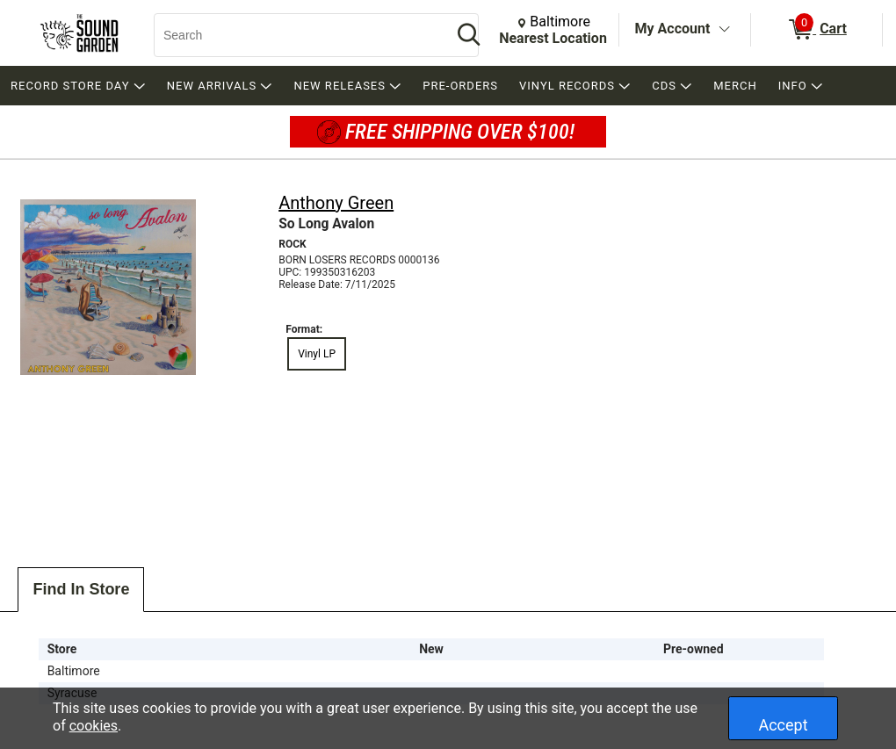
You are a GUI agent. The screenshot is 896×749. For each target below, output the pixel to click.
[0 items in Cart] (816, 30)
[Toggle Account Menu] (723, 29)
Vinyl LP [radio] (317, 354)
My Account (673, 28)
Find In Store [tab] (81, 589)
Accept (782, 725)
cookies (93, 725)
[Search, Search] (294, 35)
